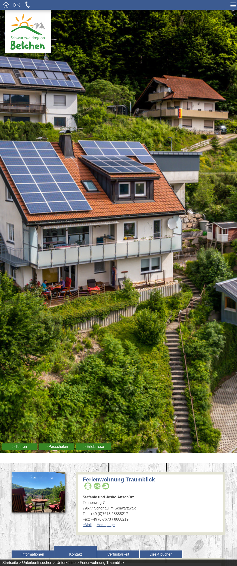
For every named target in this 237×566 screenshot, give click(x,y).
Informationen (32, 554)
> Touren (19, 447)
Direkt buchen (161, 554)
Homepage (106, 525)
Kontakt (75, 554)
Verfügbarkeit (118, 554)
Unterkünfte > (67, 563)
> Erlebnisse (94, 447)
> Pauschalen (56, 447)
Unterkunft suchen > (39, 563)
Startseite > (11, 563)
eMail (87, 525)
